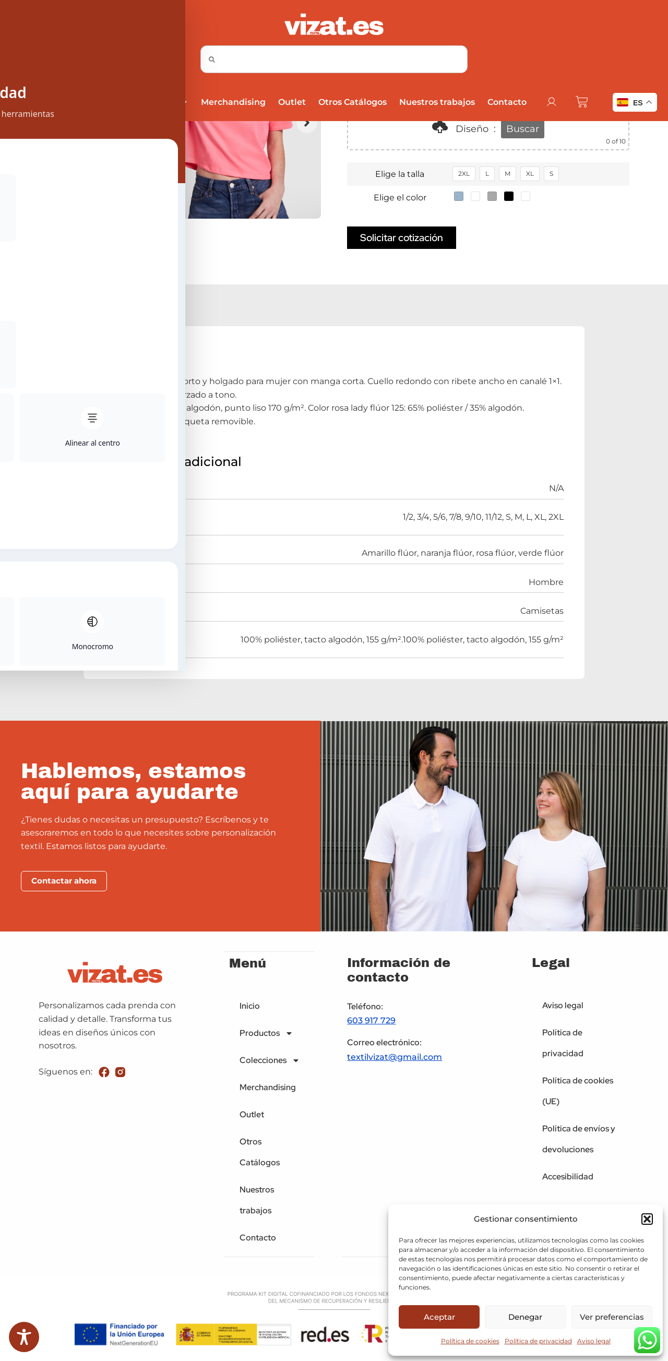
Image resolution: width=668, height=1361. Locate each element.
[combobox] (334, 59)
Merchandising (232, 102)
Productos (82, 102)
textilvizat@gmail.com (394, 1059)
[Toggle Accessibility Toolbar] (24, 1337)
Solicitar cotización (401, 238)
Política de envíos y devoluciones (578, 1140)
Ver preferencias (612, 1317)
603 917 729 (371, 1022)
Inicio (28, 102)
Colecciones (155, 102)
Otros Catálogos (352, 102)
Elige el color (400, 197)
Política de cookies (470, 1341)
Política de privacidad (538, 1341)
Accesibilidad (567, 1178)
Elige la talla (399, 174)
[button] (647, 1219)
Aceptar (439, 1317)
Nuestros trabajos (436, 102)
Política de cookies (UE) (577, 1092)
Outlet (291, 102)
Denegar (525, 1317)
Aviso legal (594, 1341)
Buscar (522, 129)
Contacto (506, 102)
